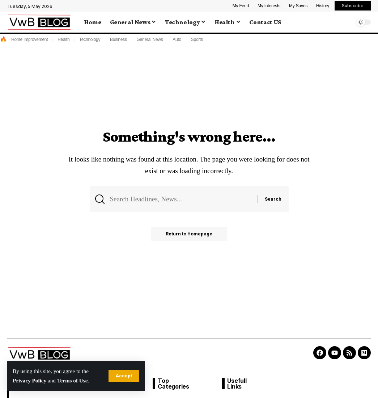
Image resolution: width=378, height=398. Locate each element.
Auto (177, 39)
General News (149, 39)
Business (118, 39)
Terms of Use (72, 380)
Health (63, 39)
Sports (197, 39)
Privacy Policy (29, 380)
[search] (347, 22)
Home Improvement (29, 39)
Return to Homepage (189, 233)
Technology (89, 39)
